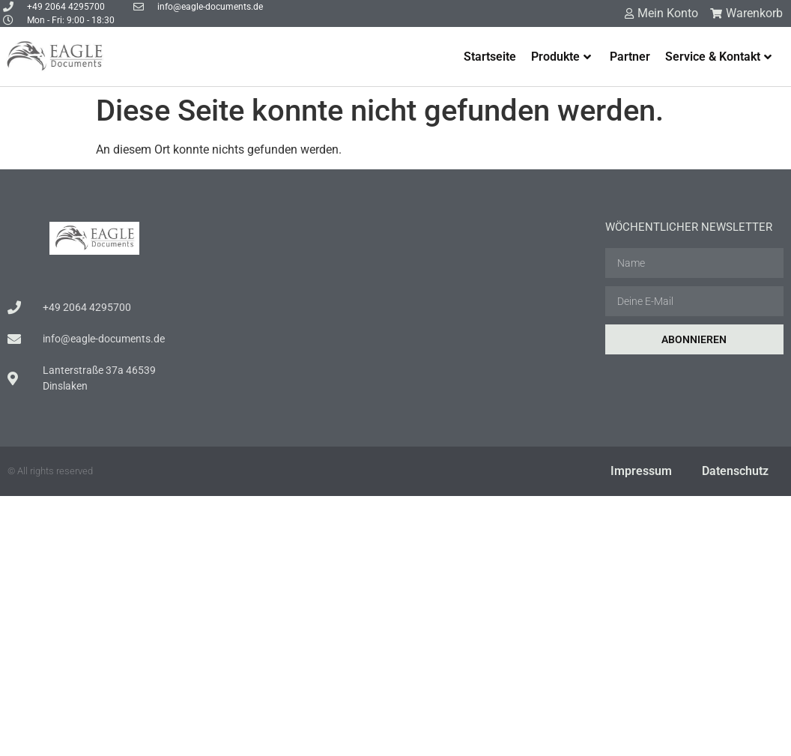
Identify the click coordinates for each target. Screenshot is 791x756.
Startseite (490, 56)
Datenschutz (735, 471)
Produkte (561, 56)
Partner (630, 56)
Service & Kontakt (718, 56)
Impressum (641, 471)
